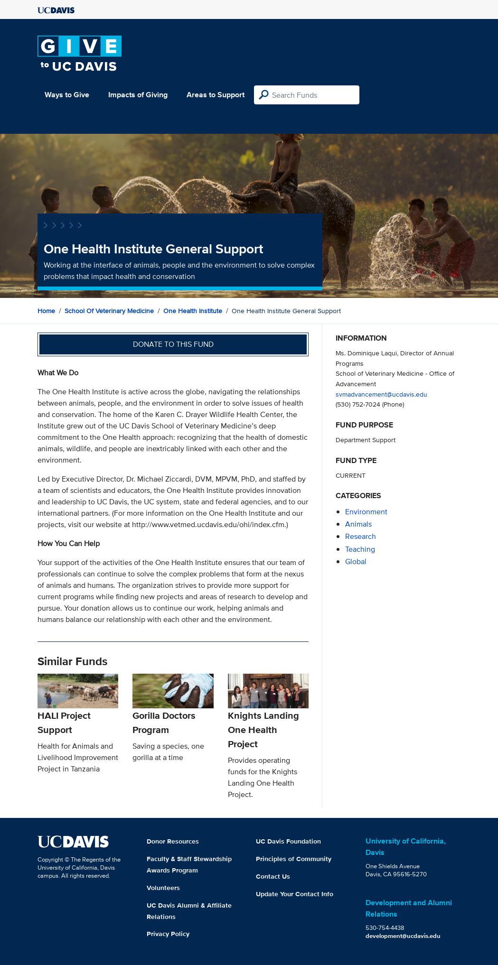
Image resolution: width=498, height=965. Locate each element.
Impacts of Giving (138, 94)
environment (366, 511)
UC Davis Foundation (288, 841)
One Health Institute (192, 310)
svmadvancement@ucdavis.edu (381, 394)
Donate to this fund (173, 344)
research (360, 536)
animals (358, 524)
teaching (360, 549)
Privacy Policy (168, 933)
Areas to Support (215, 94)
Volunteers (163, 887)
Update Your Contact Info (294, 894)
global (355, 561)
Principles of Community (293, 858)
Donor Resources (173, 841)
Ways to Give (67, 94)
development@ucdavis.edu (403, 935)
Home (46, 310)
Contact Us (273, 876)
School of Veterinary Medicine (109, 310)
